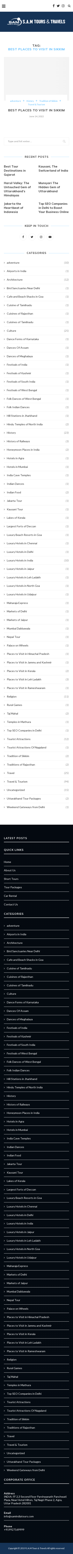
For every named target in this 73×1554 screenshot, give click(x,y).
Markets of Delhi (38, 611)
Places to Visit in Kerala (38, 671)
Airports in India (38, 271)
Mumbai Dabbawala (38, 628)
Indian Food (38, 492)
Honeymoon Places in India (38, 450)
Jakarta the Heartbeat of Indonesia (13, 208)
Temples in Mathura (38, 722)
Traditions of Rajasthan (38, 765)
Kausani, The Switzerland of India (53, 168)
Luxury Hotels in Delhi (38, 552)
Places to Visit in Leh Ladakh (38, 679)
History (30, 101)
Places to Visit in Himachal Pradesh (38, 654)
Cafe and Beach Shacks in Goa (38, 297)
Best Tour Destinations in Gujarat (15, 170)
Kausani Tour (38, 509)
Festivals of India (38, 365)
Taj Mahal (38, 713)
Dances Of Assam (38, 348)
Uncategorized (38, 790)
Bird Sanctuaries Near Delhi (38, 288)
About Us (10, 870)
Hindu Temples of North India (38, 424)
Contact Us (11, 904)
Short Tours (11, 878)
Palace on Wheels (38, 645)
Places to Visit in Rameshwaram (38, 688)
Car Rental (10, 895)
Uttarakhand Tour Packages (38, 798)
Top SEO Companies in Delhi (38, 730)
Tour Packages (13, 887)
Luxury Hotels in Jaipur (38, 569)
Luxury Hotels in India (38, 560)
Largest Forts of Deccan (38, 526)
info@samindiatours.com (19, 1516)
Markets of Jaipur (38, 620)
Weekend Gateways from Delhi (38, 807)
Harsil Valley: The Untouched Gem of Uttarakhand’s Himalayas (17, 189)
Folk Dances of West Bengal (38, 399)
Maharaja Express (38, 603)
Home (7, 861)
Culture (38, 331)
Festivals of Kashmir (38, 373)
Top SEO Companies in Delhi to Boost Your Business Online (54, 208)
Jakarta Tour (38, 501)
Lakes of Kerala (38, 518)
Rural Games (38, 705)
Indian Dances (38, 484)
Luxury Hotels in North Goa (38, 586)
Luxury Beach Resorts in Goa (38, 535)
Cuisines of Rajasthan (38, 314)
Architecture (38, 280)
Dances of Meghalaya (38, 356)
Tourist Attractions (38, 739)
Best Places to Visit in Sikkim (36, 110)
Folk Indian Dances (38, 407)
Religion (38, 697)
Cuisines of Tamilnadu (38, 322)
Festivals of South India (38, 382)
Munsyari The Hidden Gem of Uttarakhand (49, 187)
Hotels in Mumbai (38, 467)
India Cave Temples (38, 475)
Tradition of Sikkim (48, 101)
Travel (38, 773)
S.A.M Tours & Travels (36, 1548)
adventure (15, 101)
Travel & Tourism (36, 104)
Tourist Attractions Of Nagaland (38, 747)
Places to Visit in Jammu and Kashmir (38, 662)
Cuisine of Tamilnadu (38, 305)
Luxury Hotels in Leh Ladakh (38, 577)
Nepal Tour (38, 637)
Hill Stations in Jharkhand (38, 416)
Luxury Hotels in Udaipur (38, 594)
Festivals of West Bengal (38, 390)
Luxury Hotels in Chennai (38, 543)
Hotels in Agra (38, 458)
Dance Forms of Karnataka (38, 339)
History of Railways (38, 441)
